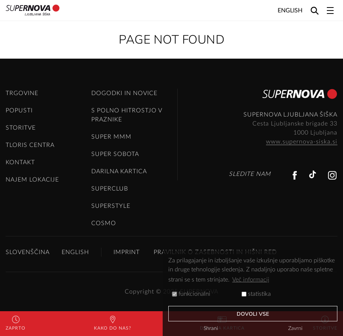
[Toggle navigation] (330, 10)
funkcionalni (191, 294)
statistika (256, 294)
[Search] (314, 10)
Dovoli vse (253, 314)
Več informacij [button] (250, 280)
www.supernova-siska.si (301, 142)
